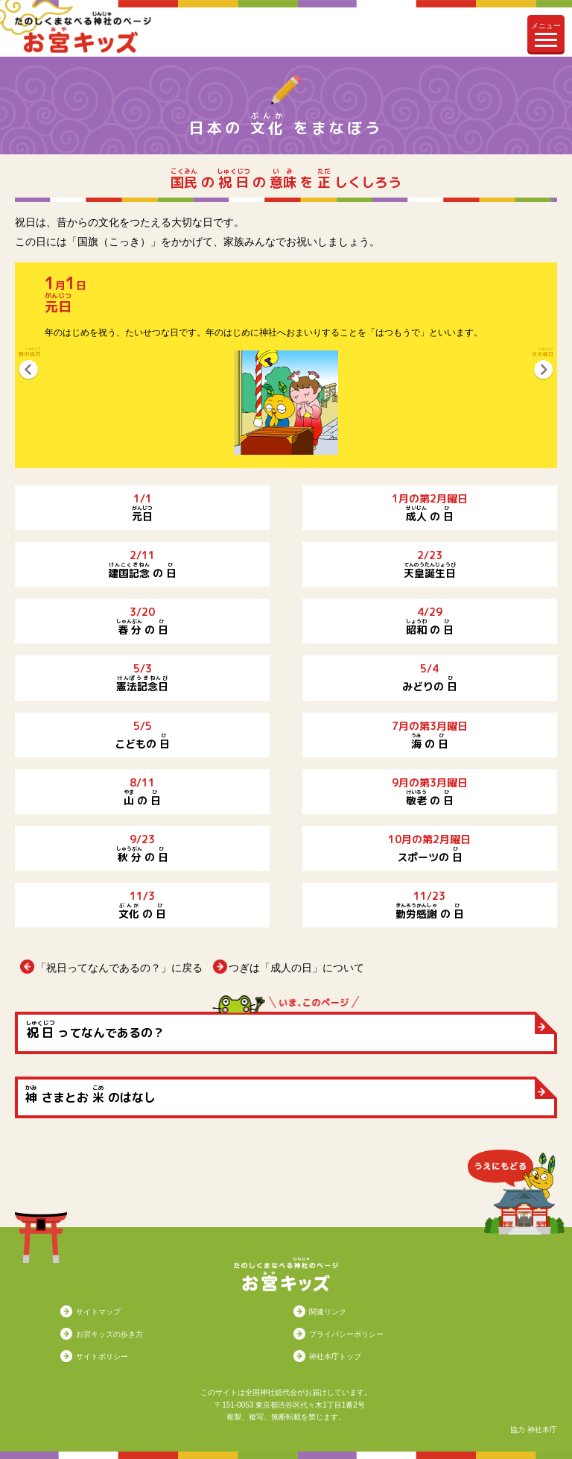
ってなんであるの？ (95, 1029)
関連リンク (327, 1312)
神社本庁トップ (335, 1356)
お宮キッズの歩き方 (109, 1334)
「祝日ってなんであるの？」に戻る (119, 968)
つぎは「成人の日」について (296, 968)
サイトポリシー (102, 1356)
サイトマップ (98, 1312)
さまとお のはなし (90, 1094)
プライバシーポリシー (346, 1334)
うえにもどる (516, 1192)
